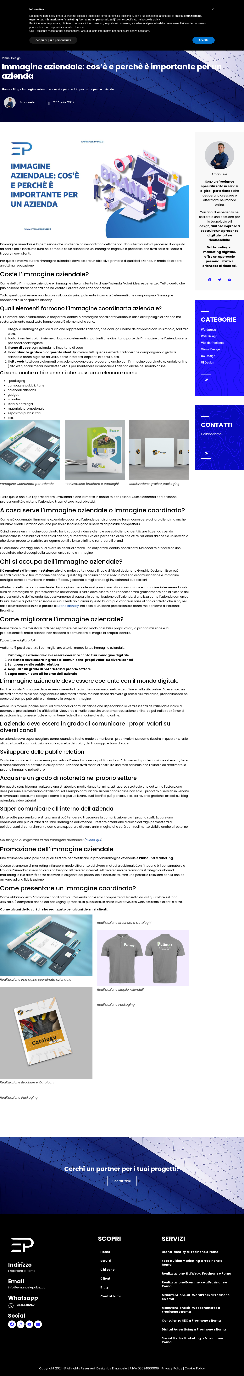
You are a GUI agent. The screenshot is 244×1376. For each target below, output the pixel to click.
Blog (160, 12)
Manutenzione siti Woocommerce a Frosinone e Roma (191, 1310)
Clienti (135, 12)
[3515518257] (11, 1306)
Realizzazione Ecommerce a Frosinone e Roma (194, 1284)
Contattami (190, 12)
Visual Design (11, 58)
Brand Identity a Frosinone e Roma (190, 1252)
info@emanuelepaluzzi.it (26, 1287)
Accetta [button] (203, 1365)
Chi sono (106, 12)
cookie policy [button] (152, 1344)
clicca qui (93, 840)
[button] (213, 1335)
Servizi (78, 12)
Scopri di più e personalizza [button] (53, 1365)
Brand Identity (68, 606)
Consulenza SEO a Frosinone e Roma (191, 1320)
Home (53, 12)
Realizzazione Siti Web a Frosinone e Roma (196, 1273)
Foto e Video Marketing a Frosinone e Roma (192, 1263)
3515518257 (26, 1305)
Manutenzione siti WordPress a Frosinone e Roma (196, 1297)
